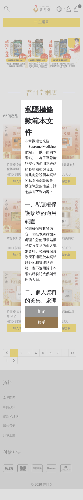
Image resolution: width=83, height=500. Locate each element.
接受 (42, 322)
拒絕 (42, 311)
